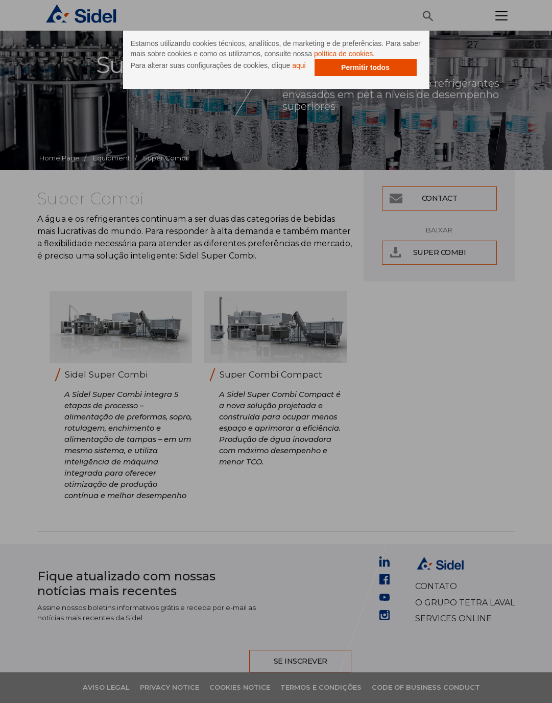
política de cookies (343, 54)
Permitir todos (365, 67)
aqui (298, 65)
